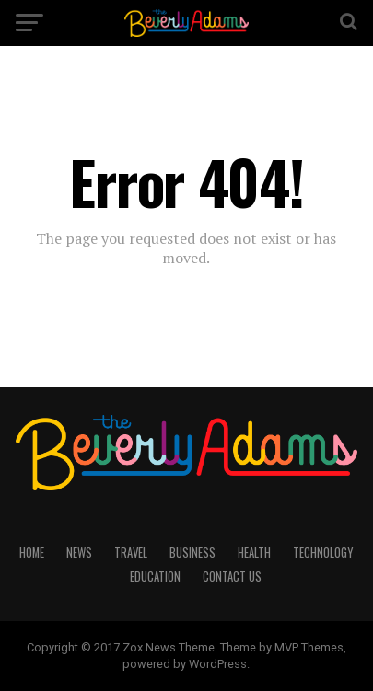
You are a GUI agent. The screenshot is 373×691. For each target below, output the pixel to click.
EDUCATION (155, 576)
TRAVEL (130, 552)
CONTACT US (232, 576)
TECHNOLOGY (323, 552)
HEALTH (254, 552)
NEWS (79, 552)
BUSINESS (192, 552)
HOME (31, 552)
